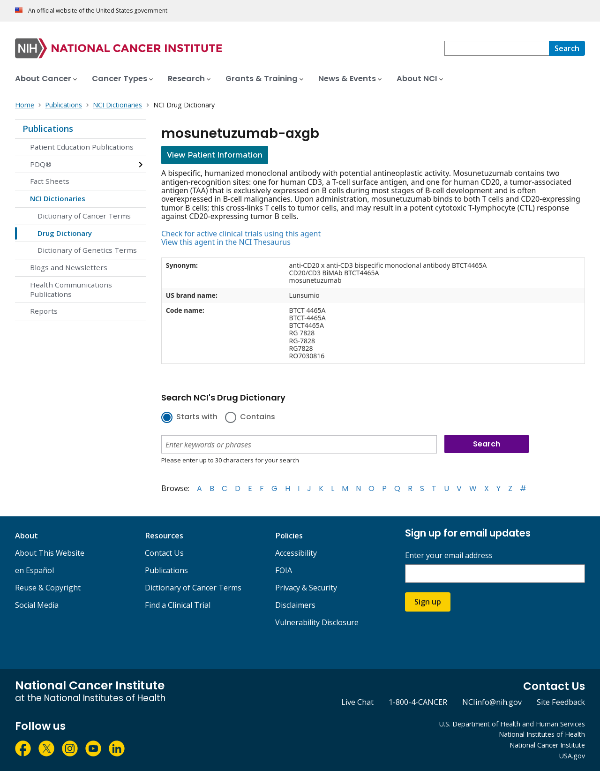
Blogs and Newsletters (68, 267)
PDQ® (41, 164)
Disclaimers (295, 605)
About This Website (49, 553)
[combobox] (496, 48)
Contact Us (164, 553)
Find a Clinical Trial (177, 605)
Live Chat (357, 702)
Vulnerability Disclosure (317, 622)
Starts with (197, 417)
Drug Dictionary (65, 233)
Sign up (427, 602)
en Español (34, 570)
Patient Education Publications (82, 146)
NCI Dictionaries (57, 198)
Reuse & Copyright (48, 587)
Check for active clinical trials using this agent (241, 233)
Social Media (37, 605)
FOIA (283, 570)
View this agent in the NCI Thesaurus (226, 242)
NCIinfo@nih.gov (492, 702)
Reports (44, 311)
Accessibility (296, 553)
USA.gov (572, 755)
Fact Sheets (49, 181)
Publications (47, 128)
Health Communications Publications (71, 289)
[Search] (567, 48)
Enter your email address (449, 555)
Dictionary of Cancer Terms (84, 215)
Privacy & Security (306, 587)
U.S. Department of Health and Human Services (512, 723)
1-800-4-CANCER (418, 702)
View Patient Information (214, 155)
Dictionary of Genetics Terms (87, 250)
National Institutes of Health (542, 734)
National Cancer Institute (547, 745)
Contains (257, 417)
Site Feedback (561, 702)
